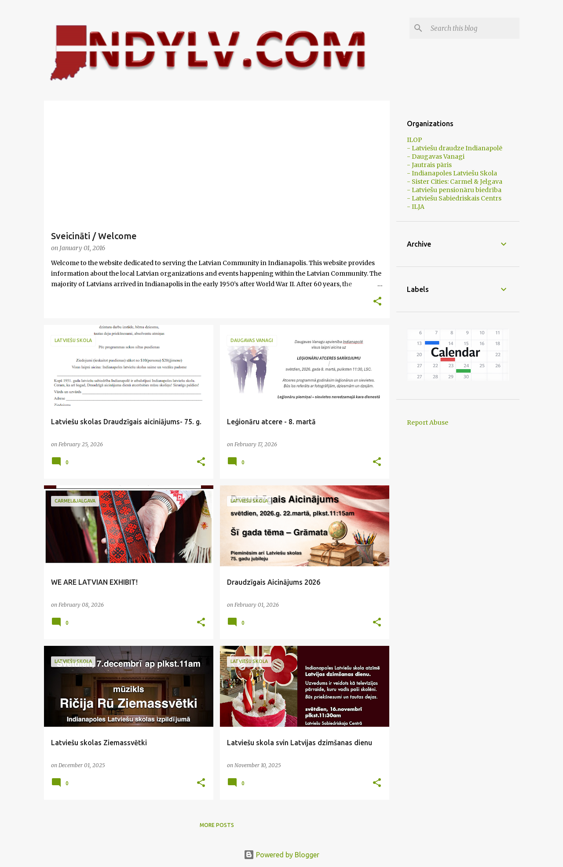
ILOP (414, 140)
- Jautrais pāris (429, 165)
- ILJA (415, 207)
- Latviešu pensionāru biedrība (454, 190)
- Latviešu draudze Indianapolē (454, 148)
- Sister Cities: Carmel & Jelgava (454, 182)
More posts (217, 825)
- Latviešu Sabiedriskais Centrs (454, 198)
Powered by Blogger (281, 855)
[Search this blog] (473, 28)
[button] (377, 302)
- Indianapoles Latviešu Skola (452, 173)
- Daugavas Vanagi (435, 156)
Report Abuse (427, 422)
